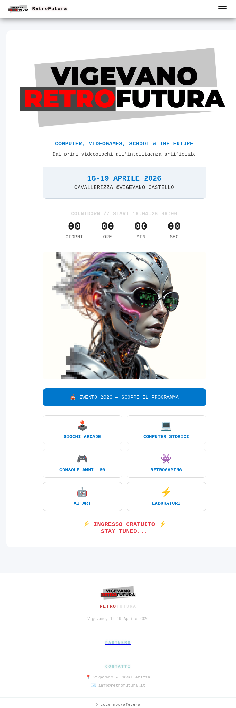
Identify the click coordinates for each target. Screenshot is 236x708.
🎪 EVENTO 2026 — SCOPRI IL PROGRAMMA (124, 397)
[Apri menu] (222, 8)
